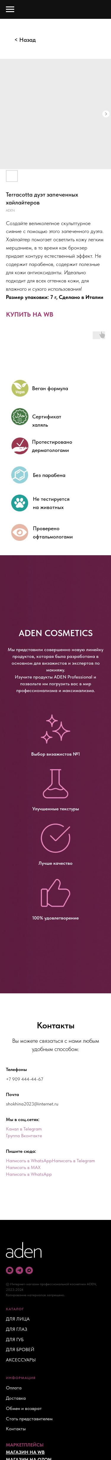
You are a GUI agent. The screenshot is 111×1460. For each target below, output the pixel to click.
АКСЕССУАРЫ (21, 1360)
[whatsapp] (9, 1270)
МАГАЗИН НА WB (25, 1452)
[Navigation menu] (10, 9)
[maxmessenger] (29, 1270)
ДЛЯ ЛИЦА (18, 1319)
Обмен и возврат (24, 1408)
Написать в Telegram (73, 1160)
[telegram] (19, 1270)
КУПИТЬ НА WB (29, 314)
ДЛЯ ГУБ (15, 1339)
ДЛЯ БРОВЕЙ (20, 1349)
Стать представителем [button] (29, 1418)
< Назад (25, 39)
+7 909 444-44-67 (24, 1079)
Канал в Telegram (24, 1129)
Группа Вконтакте (24, 1135)
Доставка (16, 1398)
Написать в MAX (23, 1167)
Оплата (14, 1388)
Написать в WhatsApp (29, 1160)
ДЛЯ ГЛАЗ (16, 1329)
